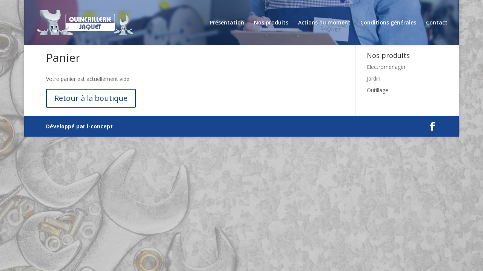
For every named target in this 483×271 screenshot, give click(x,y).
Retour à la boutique (91, 98)
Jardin (373, 78)
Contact (437, 23)
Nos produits (271, 23)
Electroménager (386, 66)
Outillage (377, 90)
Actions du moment (324, 23)
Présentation (227, 23)
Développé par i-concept (79, 126)
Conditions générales (388, 23)
